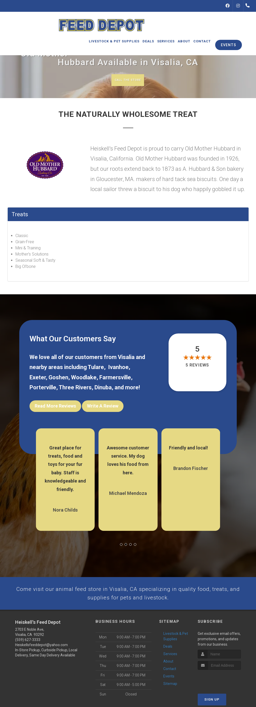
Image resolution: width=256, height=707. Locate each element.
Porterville (43, 388)
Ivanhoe (118, 368)
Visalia (126, 358)
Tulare (96, 368)
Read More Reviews (55, 407)
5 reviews (197, 365)
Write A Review (102, 407)
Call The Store (127, 80)
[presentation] (225, 684)
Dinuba (103, 388)
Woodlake (84, 378)
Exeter (38, 378)
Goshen (58, 378)
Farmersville (115, 378)
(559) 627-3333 (27, 645)
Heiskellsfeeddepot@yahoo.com (41, 650)
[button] (121, 542)
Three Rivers (75, 388)
